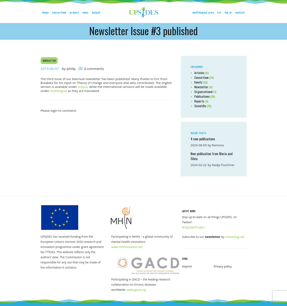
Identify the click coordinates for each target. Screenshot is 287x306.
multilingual (58, 91)
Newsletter (49, 60)
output (83, 87)
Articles (199, 72)
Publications (202, 96)
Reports (199, 101)
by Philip (69, 68)
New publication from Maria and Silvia (212, 156)
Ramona (218, 145)
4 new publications (203, 138)
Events (198, 82)
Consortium (201, 77)
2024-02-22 (199, 165)
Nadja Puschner (223, 165)
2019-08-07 (50, 68)
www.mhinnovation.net (127, 247)
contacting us (234, 237)
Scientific (200, 105)
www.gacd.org (136, 290)
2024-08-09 (199, 145)
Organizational (203, 91)
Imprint (187, 266)
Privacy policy (223, 266)
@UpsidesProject (193, 227)
